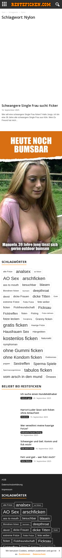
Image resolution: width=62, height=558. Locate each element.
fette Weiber (26, 461)
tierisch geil (26, 398)
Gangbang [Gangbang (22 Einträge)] (27, 319)
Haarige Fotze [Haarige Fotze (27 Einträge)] (38, 325)
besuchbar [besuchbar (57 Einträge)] (29, 285)
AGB (4, 479)
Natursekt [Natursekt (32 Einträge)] (46, 338)
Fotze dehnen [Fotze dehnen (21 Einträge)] (47, 313)
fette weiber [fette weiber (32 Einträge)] (44, 302)
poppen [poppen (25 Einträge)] (6, 364)
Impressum (7, 489)
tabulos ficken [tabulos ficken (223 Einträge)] (38, 370)
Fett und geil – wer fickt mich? (38, 457)
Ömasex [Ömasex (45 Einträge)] (51, 376)
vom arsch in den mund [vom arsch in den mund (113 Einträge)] (22, 376)
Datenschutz (39, 554)
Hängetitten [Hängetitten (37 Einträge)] (39, 331)
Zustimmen (24, 554)
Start (3, 12)
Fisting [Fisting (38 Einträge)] (34, 313)
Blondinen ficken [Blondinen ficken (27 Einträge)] (11, 290)
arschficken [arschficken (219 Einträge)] (33, 278)
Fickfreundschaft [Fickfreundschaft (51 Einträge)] (24, 307)
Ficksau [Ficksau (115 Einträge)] (44, 307)
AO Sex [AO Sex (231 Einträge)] (11, 278)
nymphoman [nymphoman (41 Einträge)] (10, 344)
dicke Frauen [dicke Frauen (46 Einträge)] (21, 296)
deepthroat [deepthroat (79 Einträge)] (41, 290)
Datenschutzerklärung (12, 484)
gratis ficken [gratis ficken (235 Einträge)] (15, 325)
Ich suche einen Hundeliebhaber (39, 394)
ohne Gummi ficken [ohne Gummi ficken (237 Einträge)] (23, 350)
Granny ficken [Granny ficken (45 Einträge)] (44, 318)
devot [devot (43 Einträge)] (6, 296)
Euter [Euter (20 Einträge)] (56, 296)
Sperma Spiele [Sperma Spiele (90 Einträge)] (44, 364)
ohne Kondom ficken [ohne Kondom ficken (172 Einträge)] (22, 357)
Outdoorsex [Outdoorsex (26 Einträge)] (50, 357)
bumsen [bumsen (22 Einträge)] (25, 291)
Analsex (24, 417)
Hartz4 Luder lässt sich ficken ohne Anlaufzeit (37, 411)
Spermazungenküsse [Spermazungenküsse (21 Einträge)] (12, 370)
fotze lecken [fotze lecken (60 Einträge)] (11, 319)
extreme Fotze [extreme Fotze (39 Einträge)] (11, 301)
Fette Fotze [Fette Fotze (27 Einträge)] (28, 302)
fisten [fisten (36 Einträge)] (24, 313)
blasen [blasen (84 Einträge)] (45, 285)
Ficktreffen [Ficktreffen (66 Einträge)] (10, 313)
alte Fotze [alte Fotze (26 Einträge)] (7, 271)
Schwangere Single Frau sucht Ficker (30, 105)
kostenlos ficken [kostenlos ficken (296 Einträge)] (20, 338)
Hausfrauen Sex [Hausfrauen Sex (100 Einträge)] (16, 332)
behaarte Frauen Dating (31, 432)
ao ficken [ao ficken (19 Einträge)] (37, 272)
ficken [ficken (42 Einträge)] (6, 307)
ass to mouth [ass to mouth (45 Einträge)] (11, 284)
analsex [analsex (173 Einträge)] (23, 271)
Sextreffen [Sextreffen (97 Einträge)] (22, 364)
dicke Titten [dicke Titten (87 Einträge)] (41, 296)
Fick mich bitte (27, 448)
